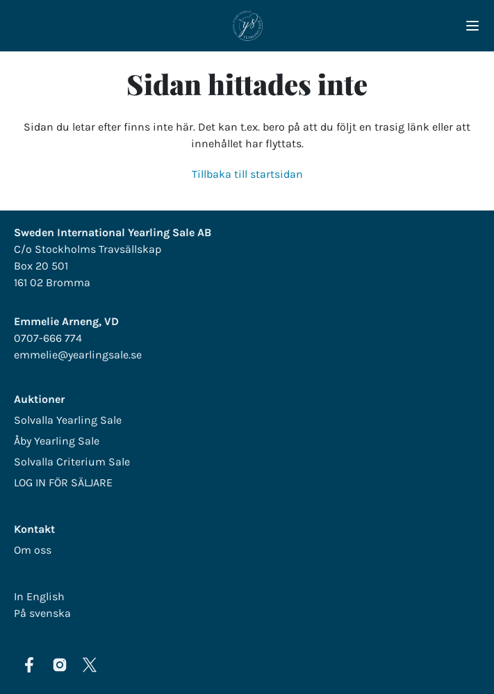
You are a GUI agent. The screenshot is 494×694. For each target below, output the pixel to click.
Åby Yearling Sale (56, 440)
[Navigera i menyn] (472, 25)
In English (39, 596)
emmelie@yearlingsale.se (78, 354)
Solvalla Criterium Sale (72, 461)
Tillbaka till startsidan (247, 174)
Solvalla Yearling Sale (68, 420)
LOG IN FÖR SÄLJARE (63, 482)
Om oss (32, 549)
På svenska (42, 613)
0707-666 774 (48, 338)
